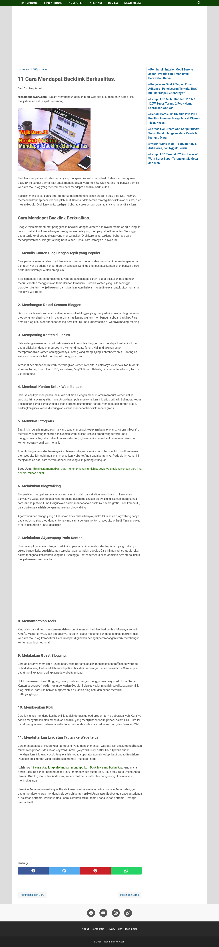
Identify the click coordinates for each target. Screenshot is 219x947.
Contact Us (98, 928)
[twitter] (64, 871)
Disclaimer (131, 928)
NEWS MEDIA (132, 2)
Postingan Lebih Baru (32, 894)
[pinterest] (95, 871)
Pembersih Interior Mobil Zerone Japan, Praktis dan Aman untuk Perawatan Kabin (170, 74)
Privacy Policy (114, 928)
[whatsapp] (126, 871)
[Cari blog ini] (199, 3)
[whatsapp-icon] (128, 913)
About (85, 928)
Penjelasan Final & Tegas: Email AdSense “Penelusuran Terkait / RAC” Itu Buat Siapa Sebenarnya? (173, 89)
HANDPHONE (29, 2)
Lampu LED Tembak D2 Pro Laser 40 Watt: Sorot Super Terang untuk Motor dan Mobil (173, 159)
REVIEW (113, 2)
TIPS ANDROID (53, 2)
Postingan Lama (129, 894)
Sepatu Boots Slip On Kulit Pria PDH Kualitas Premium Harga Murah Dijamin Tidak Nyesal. (174, 118)
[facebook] (33, 871)
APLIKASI (96, 2)
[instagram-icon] (116, 913)
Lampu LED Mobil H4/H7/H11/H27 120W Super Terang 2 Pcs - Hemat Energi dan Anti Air (171, 103)
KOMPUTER (76, 2)
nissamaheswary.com (114, 941)
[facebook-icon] (91, 913)
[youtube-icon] (103, 913)
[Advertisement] (109, 36)
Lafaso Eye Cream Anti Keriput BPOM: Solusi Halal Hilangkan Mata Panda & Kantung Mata (174, 133)
